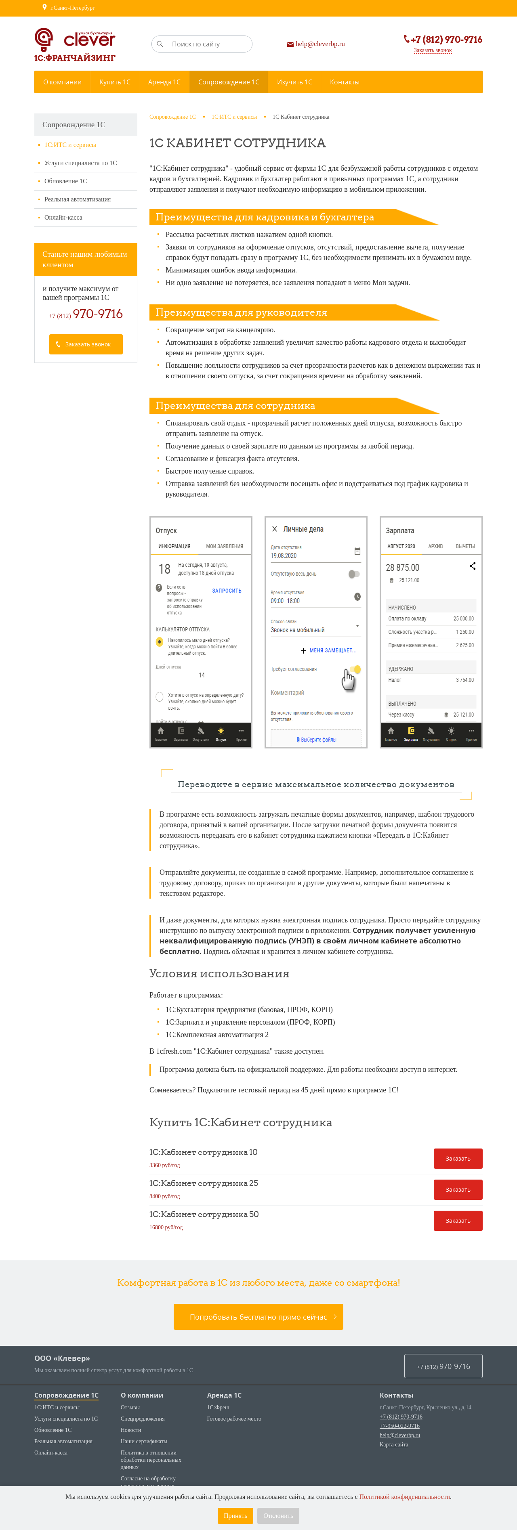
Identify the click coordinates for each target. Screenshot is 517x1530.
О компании (142, 1395)
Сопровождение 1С (66, 1395)
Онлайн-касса (63, 217)
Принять (235, 1515)
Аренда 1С (224, 1395)
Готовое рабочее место (234, 1419)
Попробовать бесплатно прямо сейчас (258, 1317)
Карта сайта (394, 1445)
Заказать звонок (427, 51)
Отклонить (278, 1515)
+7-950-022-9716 (400, 1426)
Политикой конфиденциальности (404, 1496)
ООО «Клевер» (62, 1358)
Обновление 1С (65, 181)
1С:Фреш (218, 1407)
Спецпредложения (143, 1419)
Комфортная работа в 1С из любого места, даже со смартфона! (258, 1282)
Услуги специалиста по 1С (80, 162)
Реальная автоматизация (77, 199)
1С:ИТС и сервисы (70, 144)
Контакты (397, 1395)
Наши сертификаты (144, 1441)
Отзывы (130, 1407)
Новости (131, 1430)
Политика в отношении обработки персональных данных (151, 1460)
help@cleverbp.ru (400, 1435)
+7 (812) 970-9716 (401, 1417)
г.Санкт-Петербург (68, 8)
